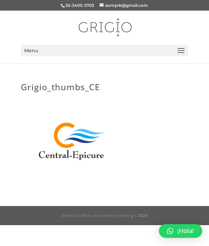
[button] (180, 231)
